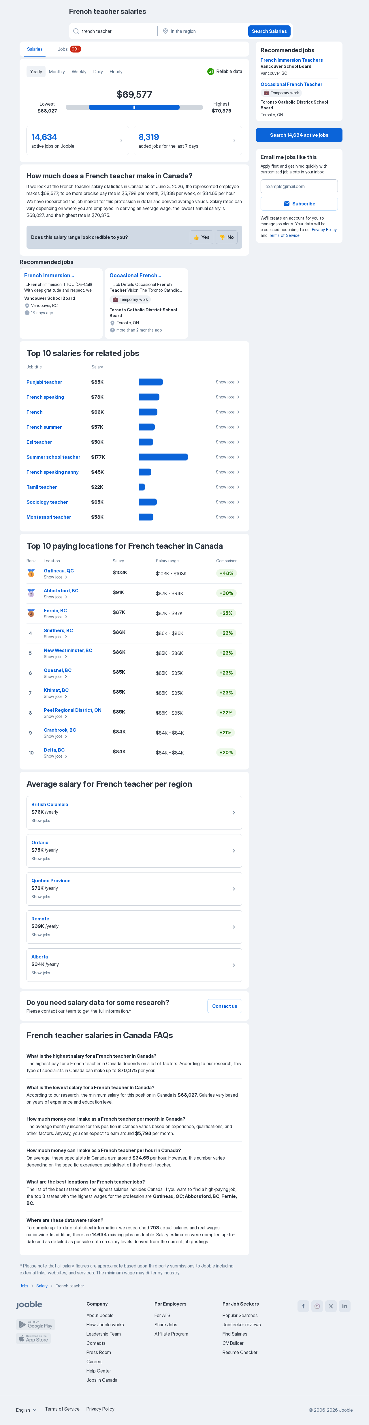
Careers (94, 1361)
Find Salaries (235, 1334)
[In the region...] (202, 31)
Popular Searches (240, 1315)
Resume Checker (240, 1352)
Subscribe (299, 203)
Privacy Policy (324, 229)
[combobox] (27, 1410)
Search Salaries (269, 31)
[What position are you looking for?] (113, 31)
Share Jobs (166, 1324)
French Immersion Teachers (47, 275)
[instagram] (317, 1306)
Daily (98, 71)
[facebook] (303, 1306)
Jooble (346, 1410)
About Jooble (100, 1315)
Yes (201, 237)
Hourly (116, 71)
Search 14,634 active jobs (299, 135)
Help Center (98, 1371)
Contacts (96, 1343)
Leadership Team (103, 1334)
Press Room (98, 1352)
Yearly (36, 71)
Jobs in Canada (101, 1380)
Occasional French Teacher (133, 275)
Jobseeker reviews (242, 1324)
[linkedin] (345, 1306)
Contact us (224, 1006)
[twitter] (331, 1306)
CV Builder (233, 1343)
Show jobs (228, 382)
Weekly (79, 71)
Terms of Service (284, 235)
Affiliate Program (171, 1334)
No (226, 237)
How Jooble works (105, 1324)
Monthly (57, 71)
